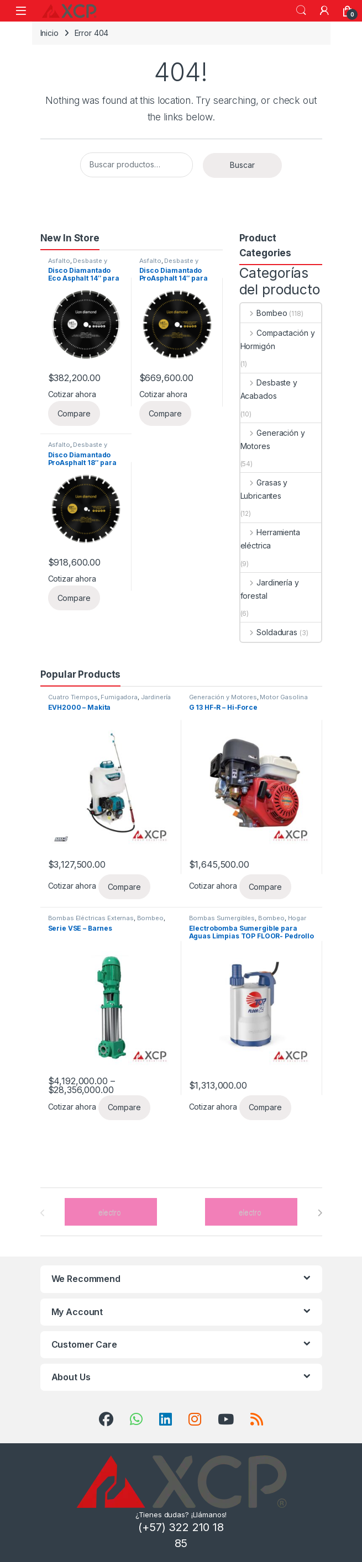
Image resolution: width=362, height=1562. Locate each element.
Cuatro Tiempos (73, 697)
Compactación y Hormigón (277, 339)
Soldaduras (268, 632)
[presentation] (319, 1213)
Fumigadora (119, 697)
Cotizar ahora (72, 394)
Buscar (242, 165)
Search (301, 10)
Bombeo (263, 313)
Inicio (49, 33)
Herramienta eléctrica (270, 538)
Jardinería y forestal (269, 589)
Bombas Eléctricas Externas (91, 918)
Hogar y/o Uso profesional (247, 921)
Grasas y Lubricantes (264, 489)
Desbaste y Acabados (77, 264)
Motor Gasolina (283, 697)
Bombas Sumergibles (222, 918)
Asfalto (59, 261)
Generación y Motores (272, 439)
